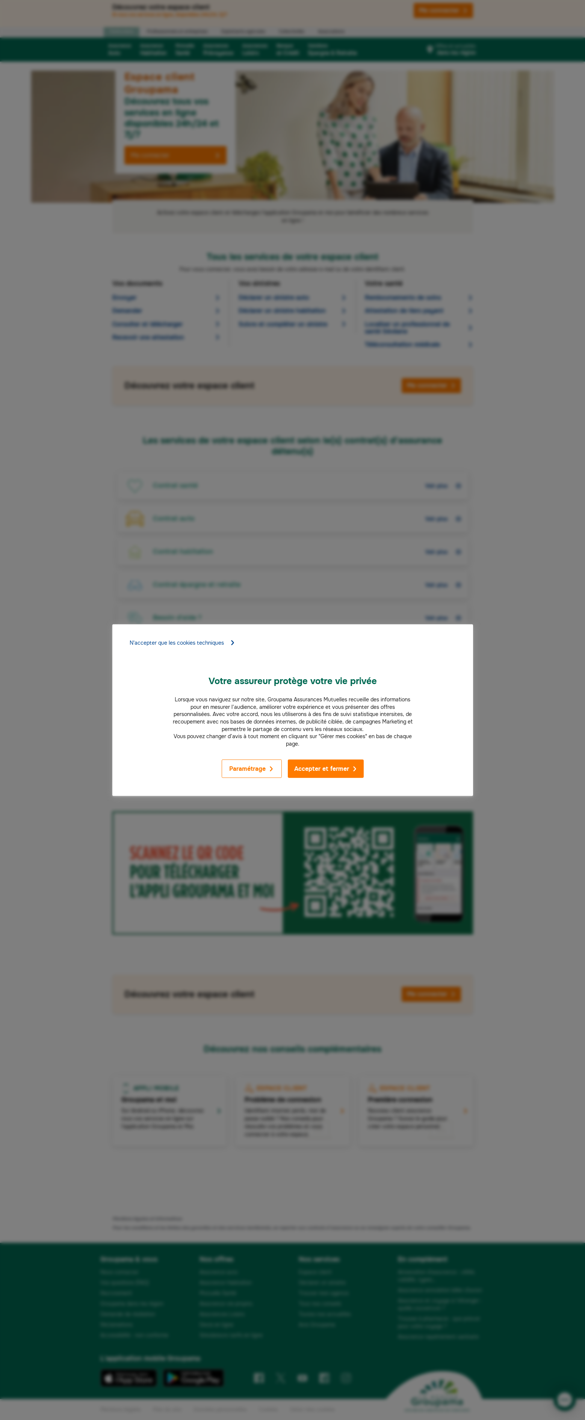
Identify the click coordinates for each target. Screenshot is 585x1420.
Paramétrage (251, 769)
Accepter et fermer (325, 769)
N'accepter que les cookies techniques (182, 642)
